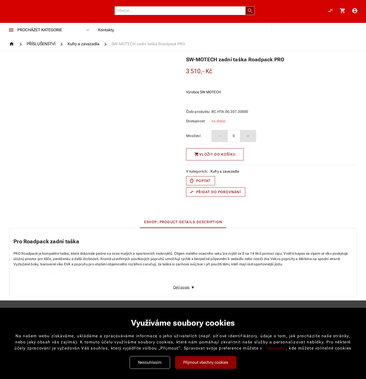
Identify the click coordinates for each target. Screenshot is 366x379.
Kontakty (106, 29)
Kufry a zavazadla (224, 171)
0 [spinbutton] (234, 136)
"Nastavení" (275, 348)
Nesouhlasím (150, 362)
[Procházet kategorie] (11, 30)
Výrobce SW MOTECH (203, 92)
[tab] (183, 222)
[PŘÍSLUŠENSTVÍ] (41, 44)
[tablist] (183, 222)
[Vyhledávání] (181, 11)
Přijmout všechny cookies (205, 362)
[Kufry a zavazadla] (83, 44)
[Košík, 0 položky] (343, 11)
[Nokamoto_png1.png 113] (33, 11)
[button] (250, 11)
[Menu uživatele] (355, 11)
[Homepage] (12, 43)
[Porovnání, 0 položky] (330, 11)
